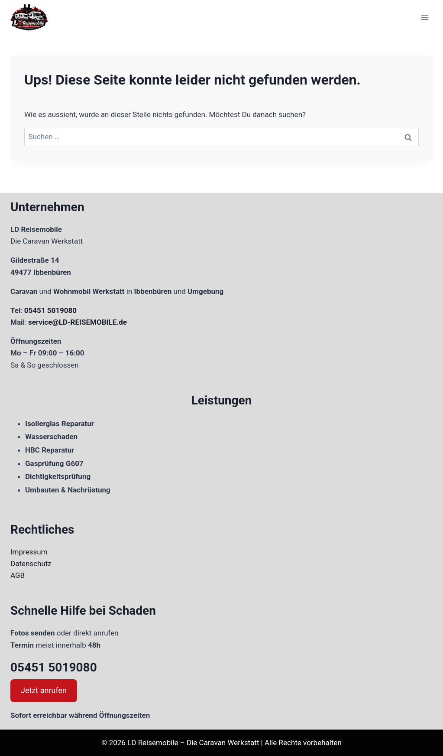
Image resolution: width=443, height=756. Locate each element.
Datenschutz (31, 563)
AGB (17, 575)
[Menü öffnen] (425, 17)
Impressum (29, 551)
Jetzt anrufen (44, 690)
